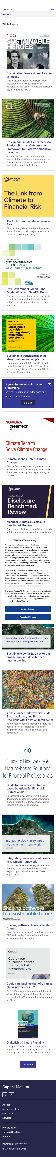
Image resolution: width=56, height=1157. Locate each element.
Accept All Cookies (28, 617)
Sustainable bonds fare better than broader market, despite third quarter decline (29, 657)
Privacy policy (9, 1127)
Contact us (7, 1113)
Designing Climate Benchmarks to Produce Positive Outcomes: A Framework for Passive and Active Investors (29, 147)
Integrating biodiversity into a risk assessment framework (28, 859)
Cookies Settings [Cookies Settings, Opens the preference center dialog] (27, 609)
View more (28, 1064)
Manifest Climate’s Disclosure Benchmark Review (26, 523)
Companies (7, 14)
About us (6, 1104)
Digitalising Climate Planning (25, 1042)
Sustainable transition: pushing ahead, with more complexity (27, 357)
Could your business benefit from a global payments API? (29, 985)
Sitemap (6, 1136)
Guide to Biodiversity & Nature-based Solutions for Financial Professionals (27, 788)
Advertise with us (11, 1109)
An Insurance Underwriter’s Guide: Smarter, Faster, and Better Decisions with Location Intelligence (30, 716)
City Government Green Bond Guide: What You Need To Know (27, 290)
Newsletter (7, 1117)
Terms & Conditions (12, 1132)
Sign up (28, 402)
